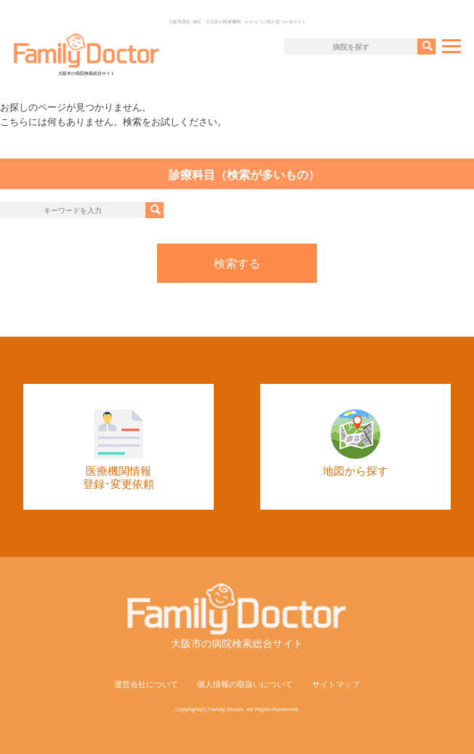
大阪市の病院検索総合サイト (86, 54)
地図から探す (355, 443)
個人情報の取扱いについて (245, 684)
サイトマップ (336, 684)
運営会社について (146, 684)
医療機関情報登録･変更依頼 (118, 449)
